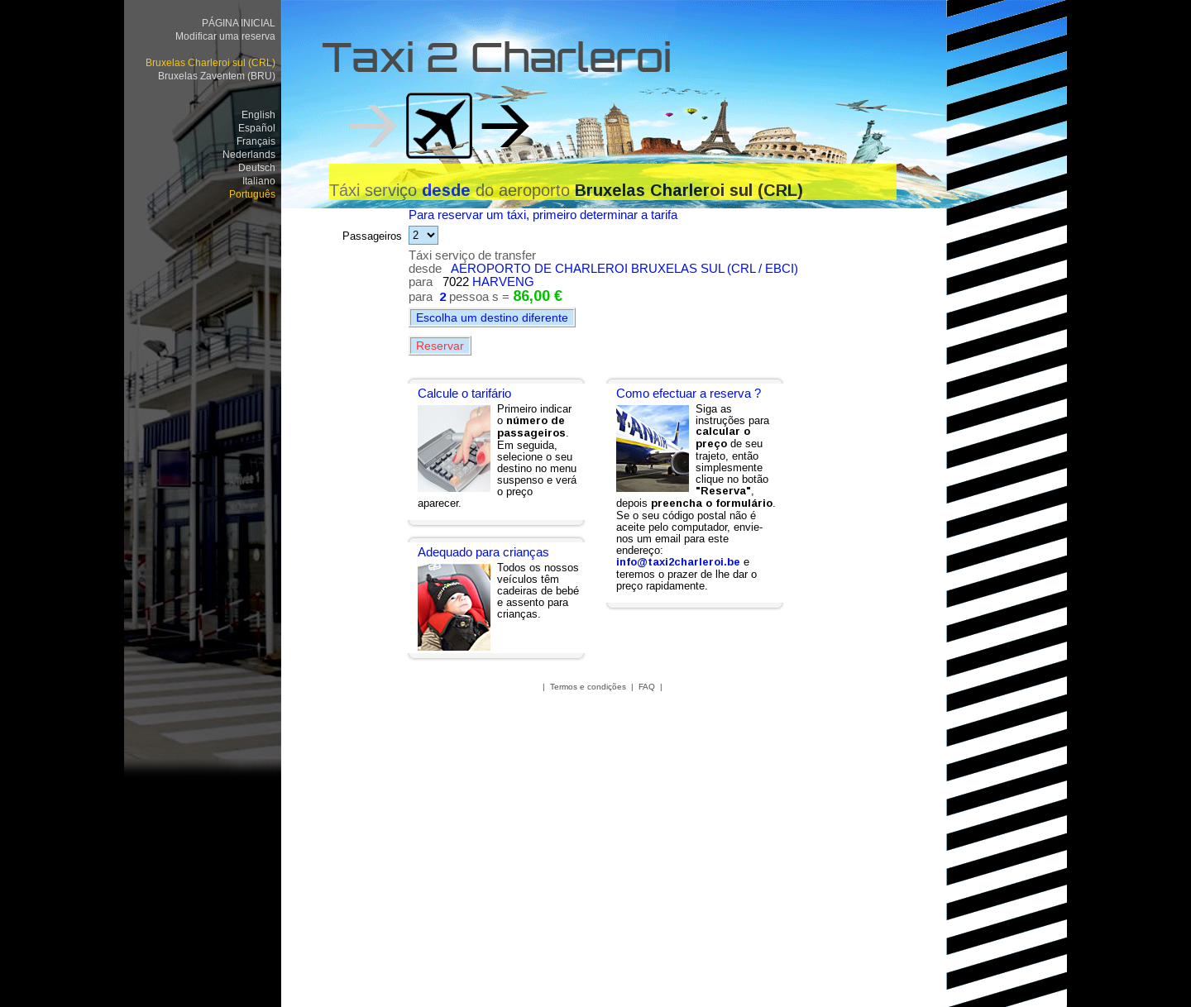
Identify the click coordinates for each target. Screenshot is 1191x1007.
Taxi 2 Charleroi (497, 62)
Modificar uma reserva (225, 36)
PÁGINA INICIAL (238, 23)
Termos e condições (588, 686)
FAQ (647, 686)
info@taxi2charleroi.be (678, 562)
